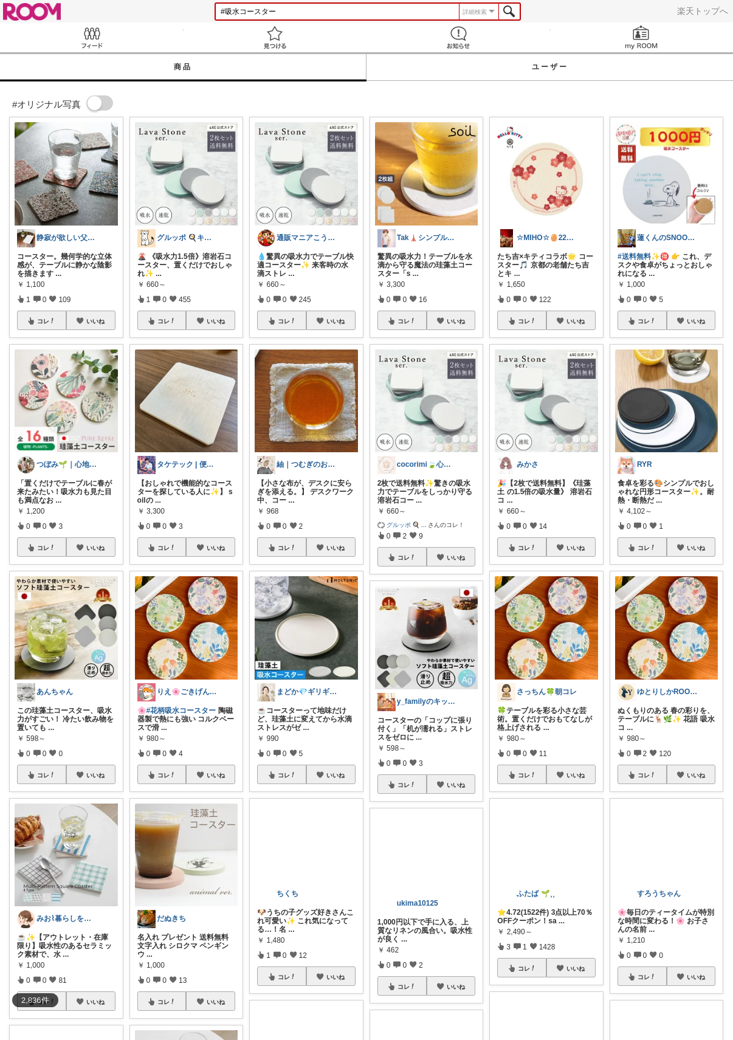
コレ (46, 321)
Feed (92, 37)
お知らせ (458, 37)
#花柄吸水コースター (181, 710)
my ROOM (642, 37)
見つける (275, 37)
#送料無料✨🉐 (643, 256)
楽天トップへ (702, 11)
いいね (95, 321)
